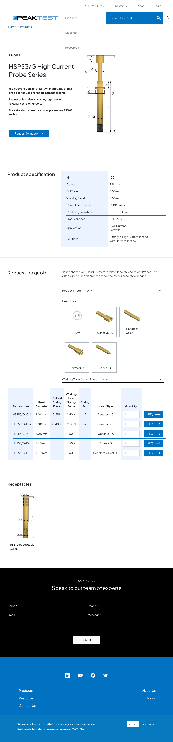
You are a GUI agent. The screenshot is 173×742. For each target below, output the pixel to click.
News (141, 5)
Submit (86, 640)
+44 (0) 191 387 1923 (94, 5)
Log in (158, 5)
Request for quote (26, 133)
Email (11, 615)
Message (94, 615)
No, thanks (148, 724)
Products (71, 18)
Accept (133, 724)
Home (12, 26)
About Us (149, 690)
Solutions (71, 32)
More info (78, 729)
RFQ (150, 414)
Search (158, 17)
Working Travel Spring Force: (80, 379)
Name (11, 606)
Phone (92, 606)
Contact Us (121, 5)
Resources (72, 47)
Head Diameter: (72, 290)
